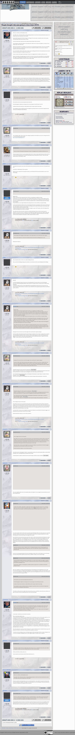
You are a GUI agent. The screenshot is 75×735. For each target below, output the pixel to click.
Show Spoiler (33, 369)
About (56, 732)
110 (56, 83)
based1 (16, 247)
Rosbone (4, 145)
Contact (59, 732)
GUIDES (54, 2)
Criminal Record (18, 248)
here (23, 220)
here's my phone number (22, 247)
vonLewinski (58, 87)
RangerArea (59, 62)
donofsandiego (57, 51)
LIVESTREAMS (30, 2)
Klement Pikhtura (6, 669)
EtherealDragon (15, 68)
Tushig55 (57, 84)
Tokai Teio (58, 80)
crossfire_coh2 (60, 61)
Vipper (4, 163)
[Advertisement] (46, 12)
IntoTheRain (15, 92)
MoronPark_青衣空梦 (59, 81)
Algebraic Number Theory (23, 249)
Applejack (5, 463)
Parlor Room (11, 23)
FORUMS (22, 2)
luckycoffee (67, 121)
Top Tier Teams (64, 94)
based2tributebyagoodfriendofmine (34, 247)
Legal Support (72, 732)
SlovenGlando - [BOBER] (60, 82)
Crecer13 (5, 65)
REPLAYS (48, 2)
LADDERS (37, 2)
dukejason (59, 64)
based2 (42, 247)
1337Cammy (59, 66)
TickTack (5, 89)
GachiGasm (5, 30)
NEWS (17, 2)
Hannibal (5, 188)
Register (60, 2)
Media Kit (67, 732)
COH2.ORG (3, 23)
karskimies (56, 45)
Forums (7, 23)
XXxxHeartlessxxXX (62, 107)
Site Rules (63, 732)
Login (59, 1)
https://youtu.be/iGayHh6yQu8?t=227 (19, 137)
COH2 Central (16, 23)
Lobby (20, 23)
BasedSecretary (6, 230)
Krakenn (57, 79)
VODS (43, 2)
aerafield (14, 128)
